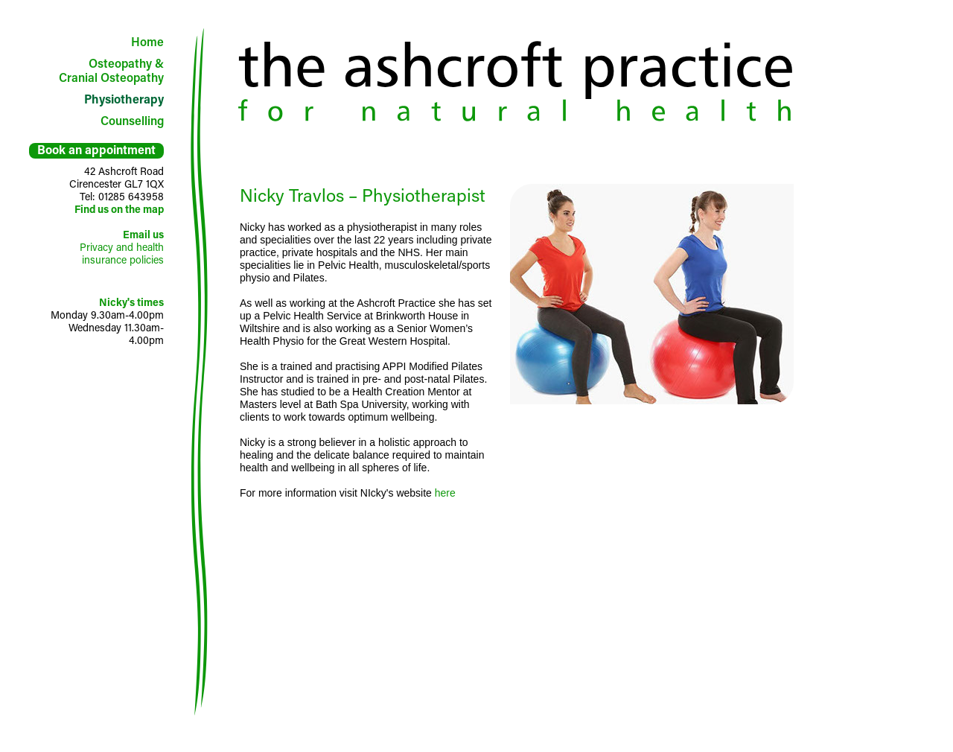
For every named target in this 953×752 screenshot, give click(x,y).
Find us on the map (119, 209)
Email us (143, 234)
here (445, 493)
